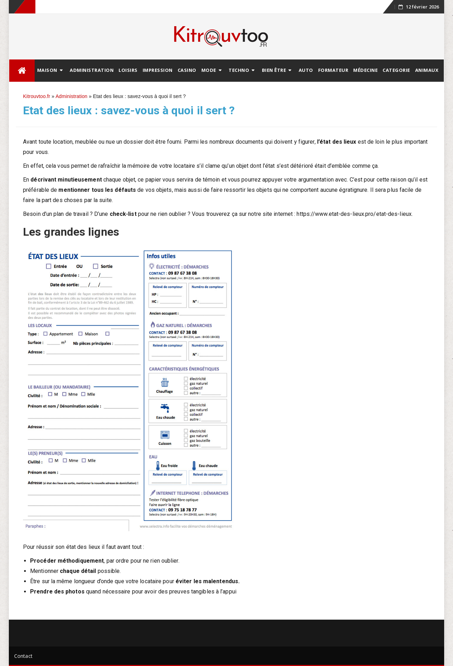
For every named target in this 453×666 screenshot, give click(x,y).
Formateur (333, 70)
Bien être (274, 70)
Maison (47, 70)
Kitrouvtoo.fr (36, 96)
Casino (187, 70)
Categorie (396, 70)
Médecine (365, 70)
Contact (23, 656)
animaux (427, 70)
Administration (92, 70)
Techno (239, 70)
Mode (208, 70)
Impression (158, 70)
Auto (306, 70)
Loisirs (128, 70)
